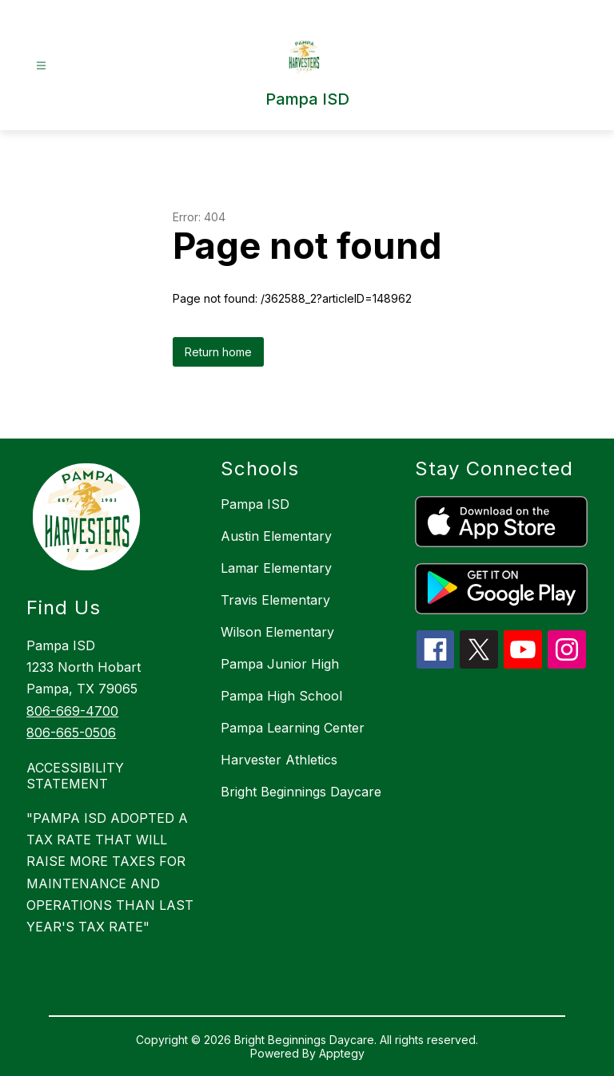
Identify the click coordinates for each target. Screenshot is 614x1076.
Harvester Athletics (279, 760)
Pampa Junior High (280, 664)
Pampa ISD (255, 504)
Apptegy (342, 1053)
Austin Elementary (276, 536)
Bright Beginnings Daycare (301, 792)
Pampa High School (281, 696)
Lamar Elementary (276, 568)
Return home (218, 352)
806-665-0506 (71, 732)
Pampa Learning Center (293, 728)
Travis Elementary (275, 600)
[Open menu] (41, 66)
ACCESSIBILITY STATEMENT (75, 776)
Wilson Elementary (277, 632)
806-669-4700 (72, 711)
